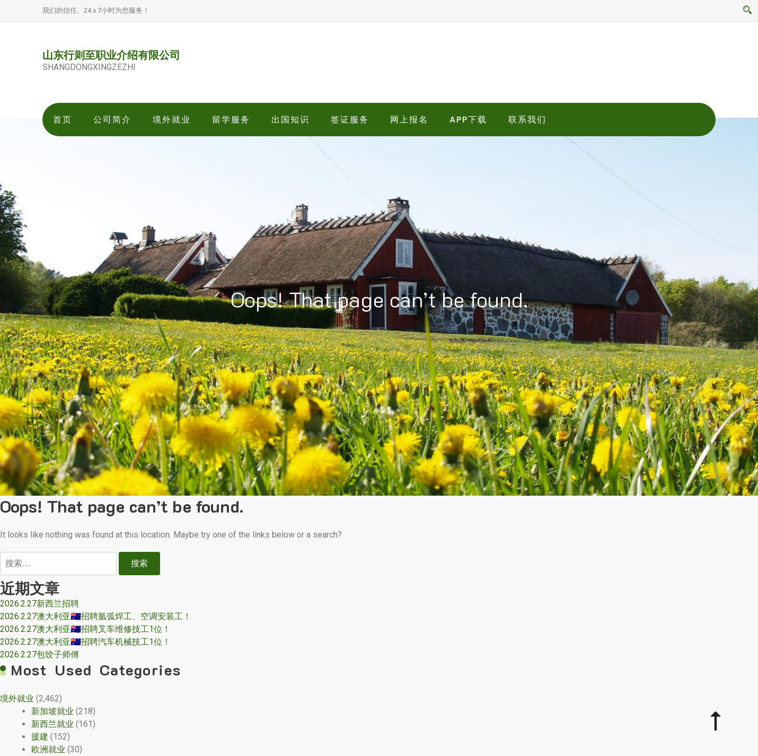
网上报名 (409, 119)
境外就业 (172, 119)
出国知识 (290, 119)
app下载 (468, 119)
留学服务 (231, 119)
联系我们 (527, 119)
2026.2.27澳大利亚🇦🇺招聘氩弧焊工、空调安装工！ (95, 616)
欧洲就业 (48, 749)
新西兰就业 (52, 724)
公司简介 (112, 119)
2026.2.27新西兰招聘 (39, 604)
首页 (62, 119)
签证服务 (350, 119)
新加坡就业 (52, 711)
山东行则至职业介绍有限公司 (111, 54)
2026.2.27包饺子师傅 (39, 654)
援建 (39, 737)
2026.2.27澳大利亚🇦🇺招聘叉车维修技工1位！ (85, 629)
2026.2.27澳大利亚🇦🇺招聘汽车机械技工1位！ (85, 642)
